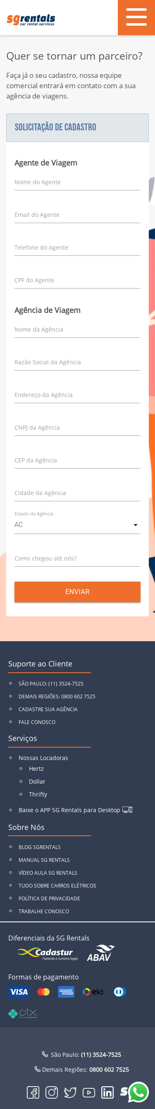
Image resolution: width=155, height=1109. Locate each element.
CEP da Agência (35, 460)
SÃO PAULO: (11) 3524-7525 (51, 683)
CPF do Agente (34, 280)
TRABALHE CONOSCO (44, 911)
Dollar (37, 781)
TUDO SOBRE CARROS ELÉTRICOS (57, 885)
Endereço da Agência (43, 395)
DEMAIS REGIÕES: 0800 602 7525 (57, 696)
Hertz (36, 768)
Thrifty (38, 794)
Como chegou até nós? (45, 558)
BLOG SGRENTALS (40, 847)
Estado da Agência (33, 513)
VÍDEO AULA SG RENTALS (48, 872)
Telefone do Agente (41, 247)
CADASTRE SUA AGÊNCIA (48, 709)
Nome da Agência (38, 329)
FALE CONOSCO (37, 722)
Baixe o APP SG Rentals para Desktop (69, 810)
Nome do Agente (37, 182)
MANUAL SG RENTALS (44, 860)
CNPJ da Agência (37, 427)
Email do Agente (37, 215)
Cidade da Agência (40, 493)
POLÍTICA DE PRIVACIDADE (49, 898)
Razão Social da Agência (47, 362)
